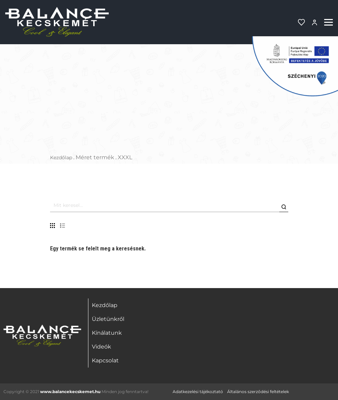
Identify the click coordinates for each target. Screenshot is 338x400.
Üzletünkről (108, 319)
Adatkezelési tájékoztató (198, 391)
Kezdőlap (61, 157)
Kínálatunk (107, 333)
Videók (101, 346)
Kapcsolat (105, 360)
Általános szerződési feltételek (258, 391)
